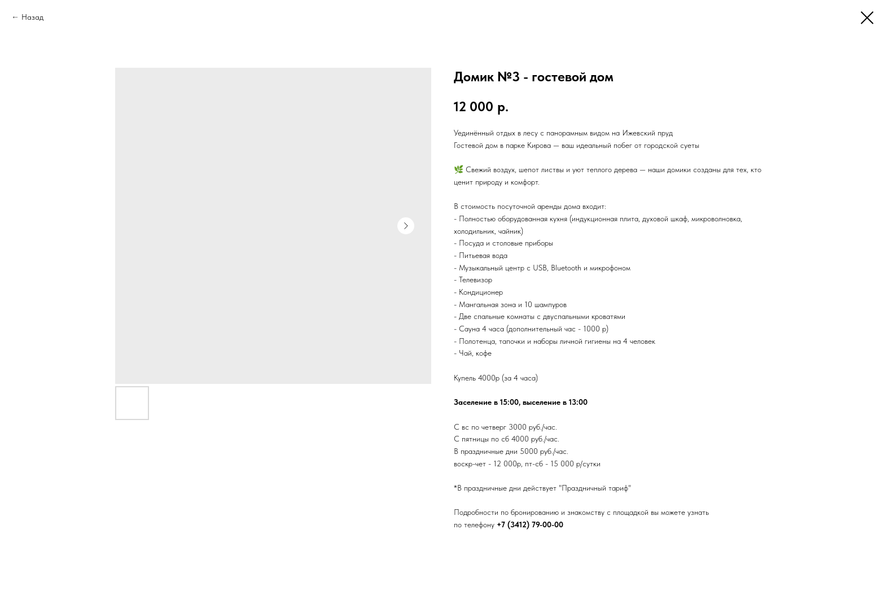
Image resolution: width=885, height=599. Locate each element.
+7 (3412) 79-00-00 (530, 524)
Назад (32, 16)
